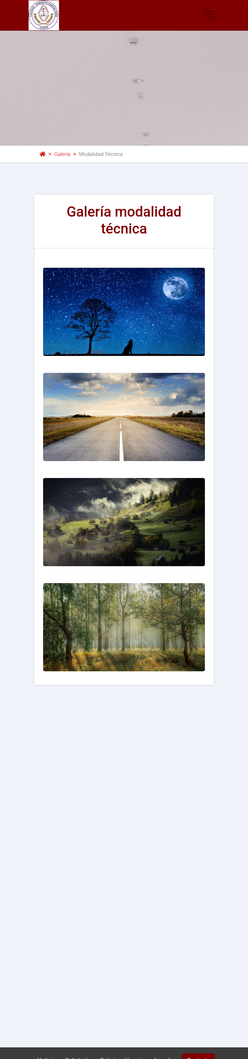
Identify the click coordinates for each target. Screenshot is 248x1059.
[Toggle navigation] (209, 14)
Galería (62, 154)
